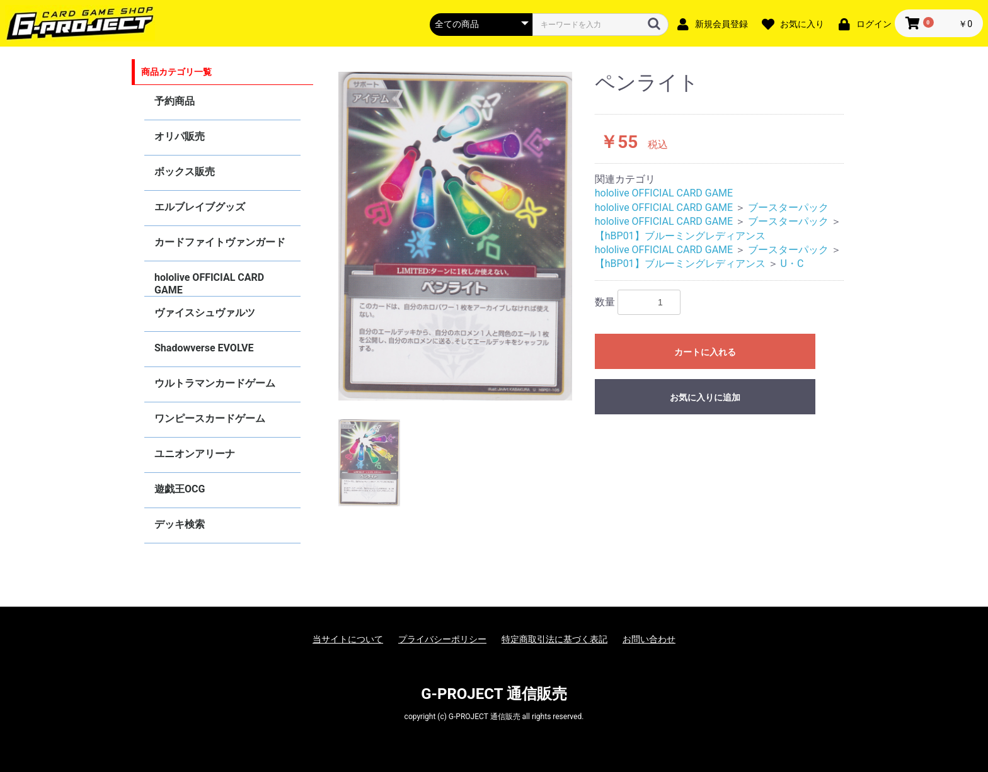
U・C (792, 264)
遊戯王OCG (179, 489)
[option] (455, 236)
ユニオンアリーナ (194, 454)
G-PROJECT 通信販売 (494, 694)
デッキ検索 (179, 524)
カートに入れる (705, 352)
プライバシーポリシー (442, 639)
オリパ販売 (179, 136)
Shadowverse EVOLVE (203, 348)
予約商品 (174, 101)
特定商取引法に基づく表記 (554, 639)
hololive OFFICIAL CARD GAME (209, 283)
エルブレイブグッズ (199, 207)
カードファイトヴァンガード (219, 242)
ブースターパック (788, 207)
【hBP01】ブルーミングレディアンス (680, 236)
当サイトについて (348, 639)
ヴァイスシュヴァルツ (204, 313)
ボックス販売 (184, 172)
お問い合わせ (649, 639)
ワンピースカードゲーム (209, 418)
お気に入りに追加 (705, 397)
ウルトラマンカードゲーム (214, 383)
